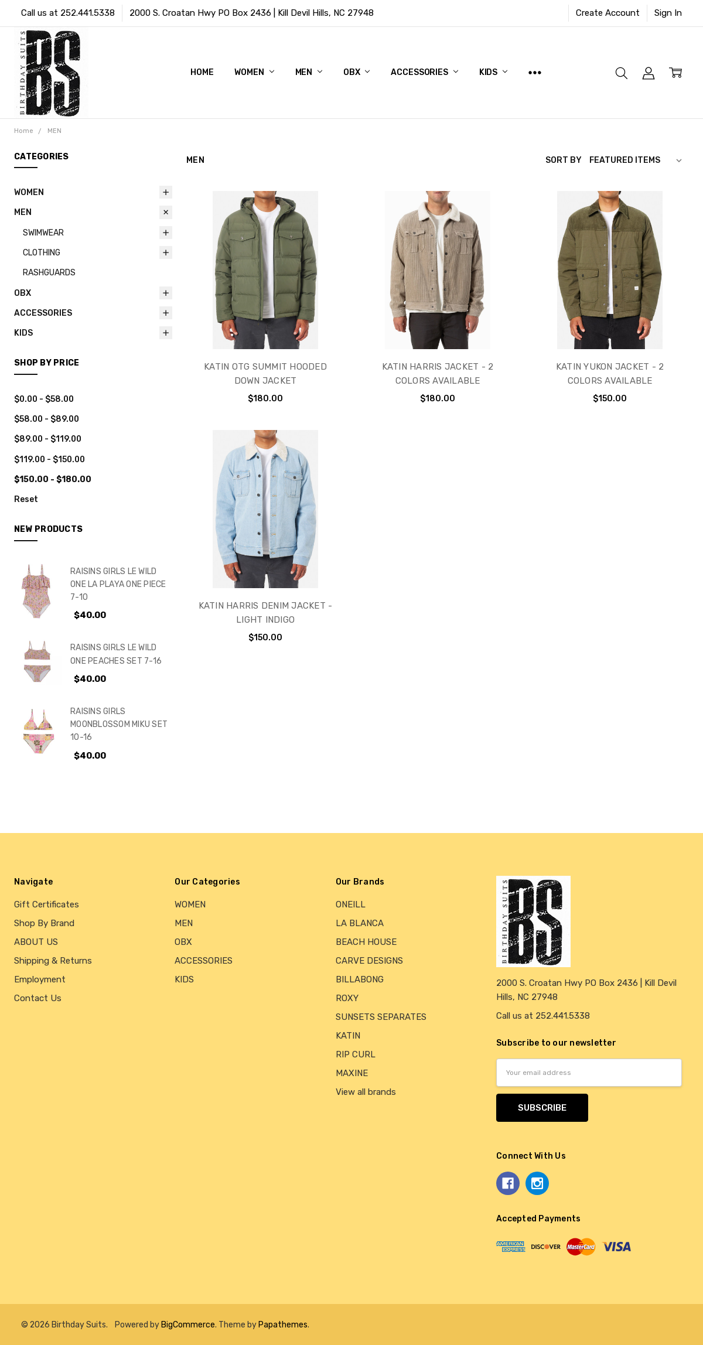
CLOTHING (41, 252)
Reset (26, 499)
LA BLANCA (360, 923)
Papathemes (283, 1324)
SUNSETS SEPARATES (381, 1017)
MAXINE (352, 1073)
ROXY (347, 998)
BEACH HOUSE (366, 942)
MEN (308, 72)
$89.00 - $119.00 (47, 438)
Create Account (608, 13)
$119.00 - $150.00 (49, 459)
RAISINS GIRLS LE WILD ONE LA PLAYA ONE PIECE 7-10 (118, 584)
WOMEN (254, 72)
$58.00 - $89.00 (46, 419)
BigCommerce (188, 1324)
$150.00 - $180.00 (52, 479)
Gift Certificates (46, 904)
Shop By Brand (44, 923)
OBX (356, 72)
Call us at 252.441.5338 (68, 13)
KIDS (493, 72)
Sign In (668, 13)
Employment (40, 979)
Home (201, 72)
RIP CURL (356, 1054)
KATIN (348, 1035)
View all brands (366, 1092)
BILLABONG (360, 979)
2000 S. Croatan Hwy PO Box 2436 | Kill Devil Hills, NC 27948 (251, 13)
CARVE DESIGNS (369, 960)
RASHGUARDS (49, 272)
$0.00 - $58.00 (44, 399)
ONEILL (351, 904)
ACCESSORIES (424, 72)
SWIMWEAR (43, 232)
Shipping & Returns (53, 960)
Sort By (563, 160)
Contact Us (38, 998)
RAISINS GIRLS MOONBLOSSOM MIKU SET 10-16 (119, 724)
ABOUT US (36, 942)
